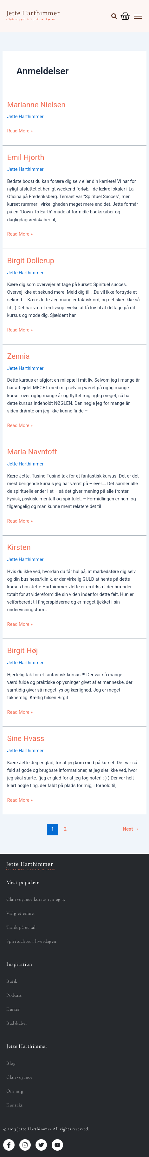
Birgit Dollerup (30, 260)
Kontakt (14, 1105)
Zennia (18, 356)
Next (131, 829)
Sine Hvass (25, 738)
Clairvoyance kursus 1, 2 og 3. (35, 899)
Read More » (20, 130)
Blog (11, 1063)
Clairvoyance (19, 1077)
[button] (114, 16)
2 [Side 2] (65, 829)
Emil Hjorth (25, 157)
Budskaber (17, 1023)
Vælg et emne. (20, 913)
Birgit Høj (22, 650)
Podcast (14, 995)
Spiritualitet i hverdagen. (31, 941)
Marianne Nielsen (36, 104)
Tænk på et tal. (21, 927)
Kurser (13, 1009)
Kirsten (18, 547)
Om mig (14, 1091)
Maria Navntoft (32, 451)
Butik (11, 981)
